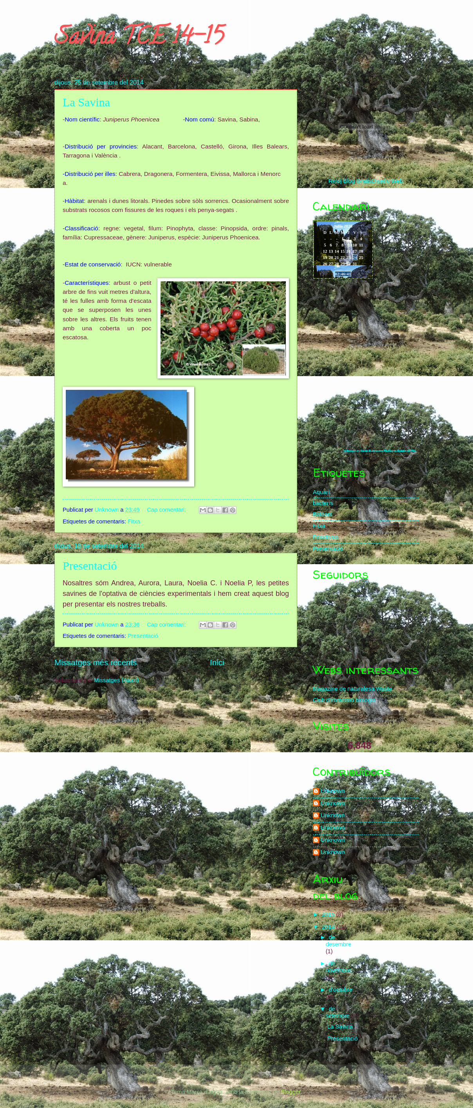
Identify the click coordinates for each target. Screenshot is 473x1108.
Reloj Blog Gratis (350, 181)
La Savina (86, 102)
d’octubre (340, 990)
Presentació (90, 565)
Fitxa (134, 521)
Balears (322, 514)
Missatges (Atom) (116, 680)
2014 (329, 927)
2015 (329, 914)
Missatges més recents (95, 662)
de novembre (338, 967)
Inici (217, 662)
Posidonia (325, 537)
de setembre (338, 1012)
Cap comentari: (167, 510)
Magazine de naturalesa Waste (352, 689)
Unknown (333, 791)
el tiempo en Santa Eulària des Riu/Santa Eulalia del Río (380, 451)
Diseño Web (387, 181)
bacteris (323, 503)
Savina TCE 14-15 (139, 38)
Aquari (321, 492)
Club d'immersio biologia (344, 700)
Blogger (290, 1092)
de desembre (338, 940)
